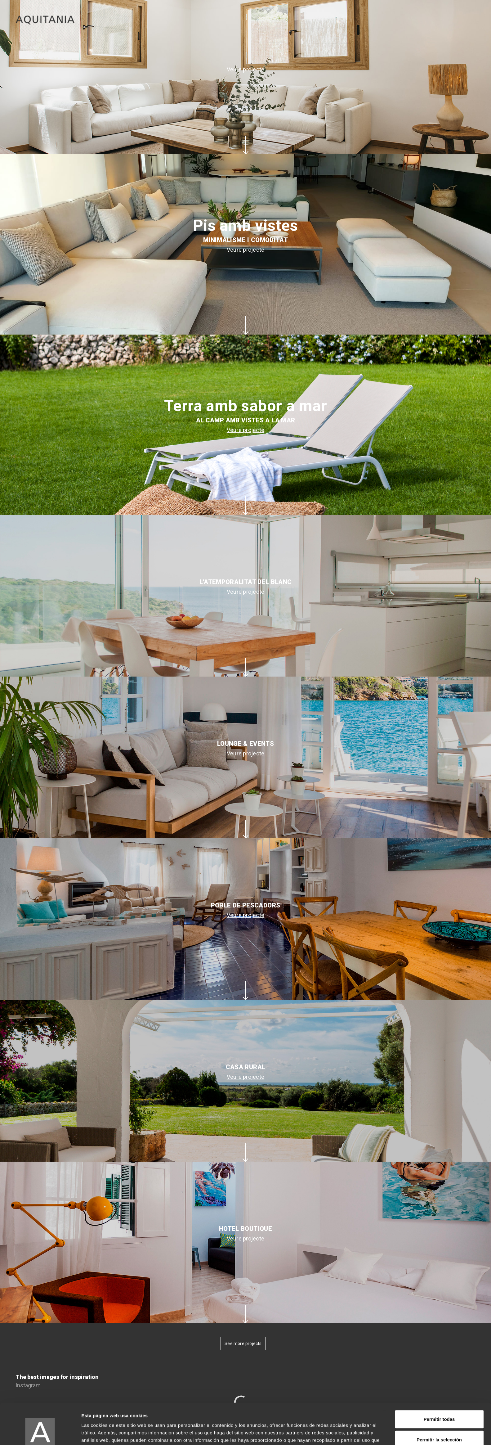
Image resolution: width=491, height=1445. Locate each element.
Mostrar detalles (336, 1432)
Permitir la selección (439, 1404)
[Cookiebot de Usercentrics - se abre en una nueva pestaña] (40, 1433)
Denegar (439, 1424)
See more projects (243, 1343)
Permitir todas (439, 1384)
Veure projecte (246, 69)
